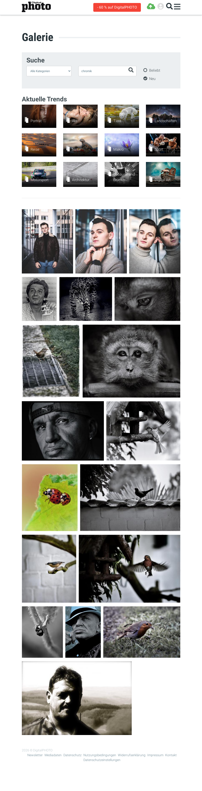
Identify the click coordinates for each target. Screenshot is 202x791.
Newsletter (35, 755)
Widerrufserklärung (131, 755)
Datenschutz (72, 755)
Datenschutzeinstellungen (101, 760)
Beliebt (154, 70)
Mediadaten (53, 755)
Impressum (155, 755)
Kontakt (171, 755)
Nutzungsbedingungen (99, 755)
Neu (152, 78)
